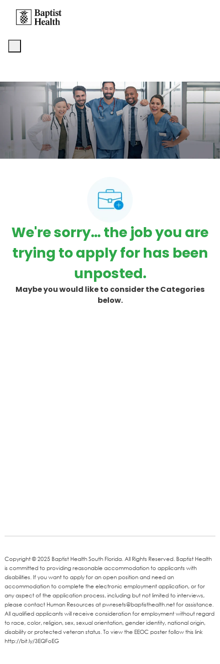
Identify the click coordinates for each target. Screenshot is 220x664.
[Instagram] (120, 516)
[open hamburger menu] (14, 46)
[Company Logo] (39, 16)
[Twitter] (83, 516)
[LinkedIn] (47, 516)
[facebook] (15, 515)
